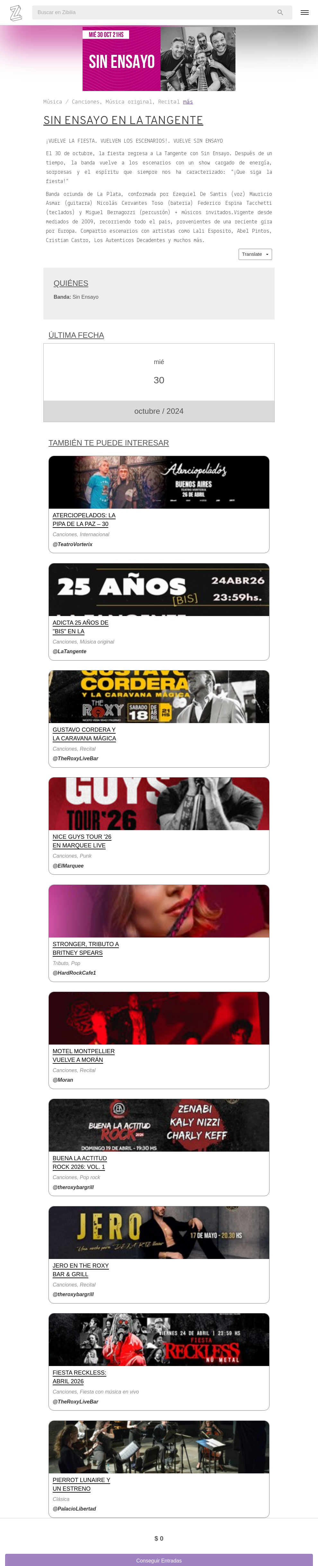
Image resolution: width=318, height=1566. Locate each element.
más (188, 102)
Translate (255, 254)
